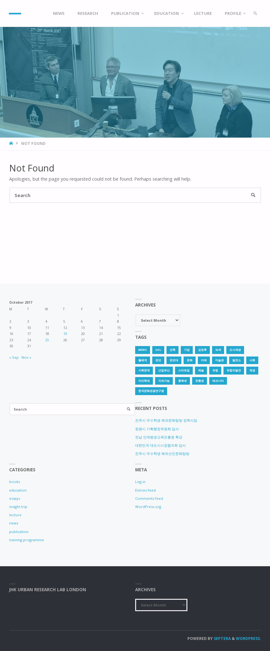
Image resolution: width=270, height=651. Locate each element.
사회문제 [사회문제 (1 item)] (144, 370)
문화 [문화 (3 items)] (189, 360)
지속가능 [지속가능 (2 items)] (164, 381)
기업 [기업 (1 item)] (187, 350)
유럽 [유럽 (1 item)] (215, 370)
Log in (140, 481)
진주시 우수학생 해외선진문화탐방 (162, 453)
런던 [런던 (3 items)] (158, 360)
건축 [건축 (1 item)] (172, 350)
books (14, 481)
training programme (26, 539)
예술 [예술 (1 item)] (201, 370)
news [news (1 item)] (142, 350)
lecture (15, 514)
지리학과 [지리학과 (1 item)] (144, 381)
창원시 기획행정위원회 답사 (157, 428)
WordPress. (248, 638)
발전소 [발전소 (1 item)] (236, 360)
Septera (222, 638)
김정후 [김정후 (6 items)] (202, 350)
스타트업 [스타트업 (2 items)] (184, 370)
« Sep (14, 357)
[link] (255, 13)
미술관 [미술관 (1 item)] (219, 360)
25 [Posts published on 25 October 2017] (47, 340)
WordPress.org (148, 506)
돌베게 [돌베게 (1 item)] (142, 360)
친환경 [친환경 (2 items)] (199, 381)
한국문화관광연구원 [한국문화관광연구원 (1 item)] (151, 391)
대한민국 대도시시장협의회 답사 (160, 445)
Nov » (26, 357)
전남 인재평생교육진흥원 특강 (158, 437)
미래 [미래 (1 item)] (204, 360)
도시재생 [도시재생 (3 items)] (235, 350)
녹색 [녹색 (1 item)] (218, 350)
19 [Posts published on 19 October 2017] (65, 334)
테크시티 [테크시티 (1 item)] (218, 381)
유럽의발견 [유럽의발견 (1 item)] (234, 370)
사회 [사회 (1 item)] (252, 360)
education (18, 490)
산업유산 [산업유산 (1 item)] (164, 370)
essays (14, 498)
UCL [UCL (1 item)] (158, 350)
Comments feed (149, 498)
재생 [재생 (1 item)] (252, 370)
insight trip (18, 506)
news (13, 523)
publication (18, 531)
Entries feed (145, 490)
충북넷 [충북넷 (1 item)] (182, 381)
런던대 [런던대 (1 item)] (174, 360)
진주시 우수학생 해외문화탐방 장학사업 (166, 420)
